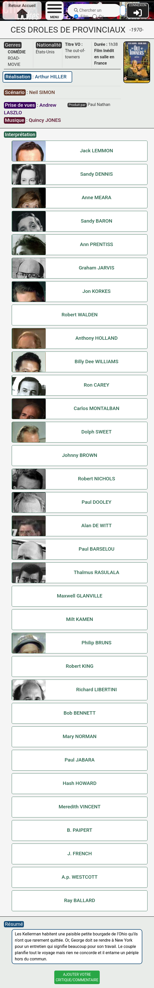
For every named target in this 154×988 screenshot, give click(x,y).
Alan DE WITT (96, 525)
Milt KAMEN (79, 619)
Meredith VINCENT (80, 807)
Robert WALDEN (80, 315)
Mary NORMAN (79, 736)
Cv (98, 16)
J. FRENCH (80, 854)
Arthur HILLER (50, 77)
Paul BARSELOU (97, 549)
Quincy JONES (45, 120)
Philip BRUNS (96, 643)
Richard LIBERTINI (96, 690)
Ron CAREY (96, 385)
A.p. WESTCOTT (80, 877)
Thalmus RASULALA (96, 572)
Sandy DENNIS (96, 174)
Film (81, 16)
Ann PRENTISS (96, 244)
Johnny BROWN (79, 455)
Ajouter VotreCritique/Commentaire (77, 977)
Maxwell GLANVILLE (79, 596)
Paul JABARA (80, 760)
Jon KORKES (96, 291)
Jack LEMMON (96, 151)
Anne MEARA (96, 197)
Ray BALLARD (79, 900)
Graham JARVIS (96, 268)
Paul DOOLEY (96, 502)
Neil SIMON (42, 92)
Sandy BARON (96, 221)
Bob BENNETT (80, 713)
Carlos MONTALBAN (96, 408)
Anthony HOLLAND (96, 338)
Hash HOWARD (80, 783)
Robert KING (79, 666)
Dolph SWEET (96, 432)
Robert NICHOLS (96, 479)
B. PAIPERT (79, 830)
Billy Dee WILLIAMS (96, 361)
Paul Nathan (99, 104)
